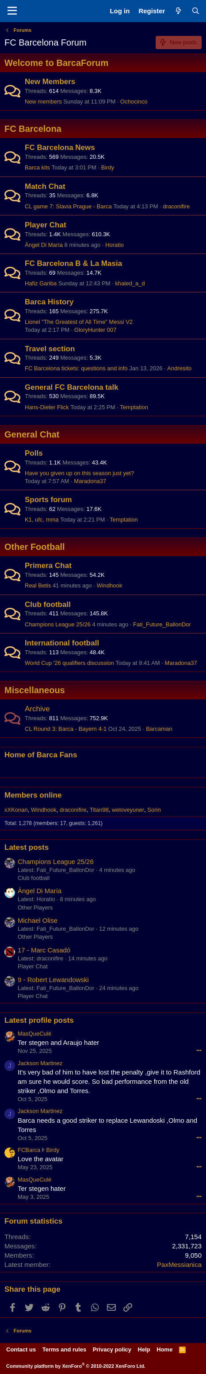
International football (62, 643)
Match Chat (45, 186)
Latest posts (26, 847)
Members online (32, 795)
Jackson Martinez (40, 1063)
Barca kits (37, 167)
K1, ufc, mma (42, 519)
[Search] (195, 11)
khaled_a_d (130, 283)
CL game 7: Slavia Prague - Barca (68, 206)
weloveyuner (128, 809)
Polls (34, 453)
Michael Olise (37, 920)
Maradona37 (90, 481)
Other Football (34, 547)
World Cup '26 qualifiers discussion (69, 663)
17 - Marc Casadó (44, 950)
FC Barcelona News (60, 147)
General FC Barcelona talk (71, 387)
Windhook (109, 585)
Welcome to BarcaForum (56, 63)
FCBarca (29, 1150)
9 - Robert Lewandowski (53, 979)
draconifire (176, 206)
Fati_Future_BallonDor (162, 624)
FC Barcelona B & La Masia (73, 263)
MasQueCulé (34, 1033)
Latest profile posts (39, 1020)
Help (144, 1349)
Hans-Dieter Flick (47, 407)
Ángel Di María (44, 245)
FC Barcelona (32, 129)
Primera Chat (48, 565)
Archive (37, 709)
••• (199, 1050)
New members (43, 101)
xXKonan (16, 809)
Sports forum (48, 499)
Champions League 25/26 (58, 624)
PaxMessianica (179, 1264)
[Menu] (12, 11)
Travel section (50, 349)
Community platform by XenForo (75, 1366)
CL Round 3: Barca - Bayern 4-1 (66, 728)
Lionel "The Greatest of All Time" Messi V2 (79, 322)
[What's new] (178, 11)
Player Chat (45, 225)
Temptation (134, 407)
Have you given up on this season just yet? (79, 473)
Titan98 (99, 809)
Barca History (49, 302)
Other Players (35, 907)
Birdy (107, 167)
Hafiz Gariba (41, 283)
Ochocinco (133, 101)
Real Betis (38, 585)
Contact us (21, 1349)
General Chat (31, 434)
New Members (50, 81)
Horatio (114, 245)
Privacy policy (112, 1349)
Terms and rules (64, 1349)
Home (164, 1349)
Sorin (153, 809)
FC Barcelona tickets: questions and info (76, 368)
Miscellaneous (34, 690)
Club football (48, 604)
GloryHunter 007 (95, 329)
